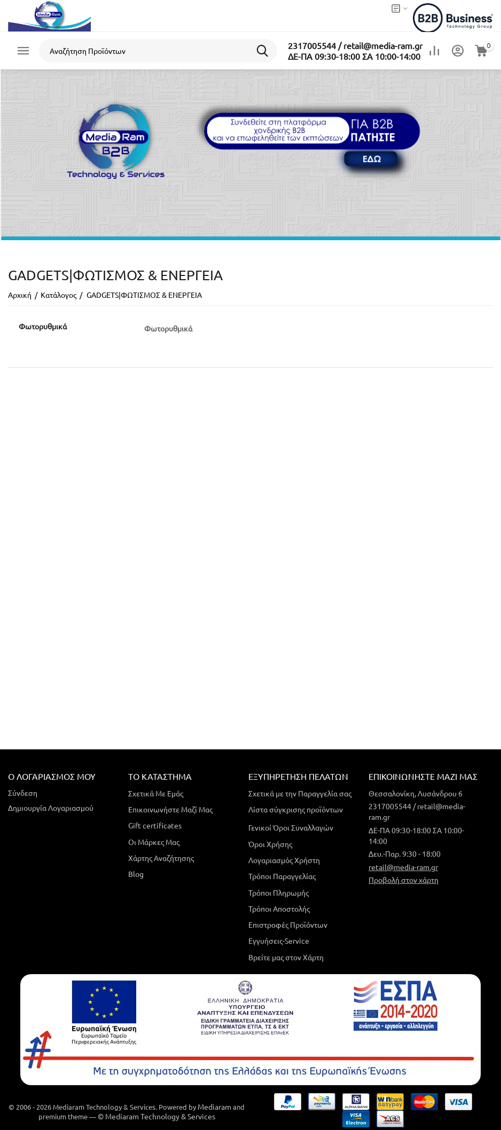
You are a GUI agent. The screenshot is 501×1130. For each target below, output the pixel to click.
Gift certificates (155, 825)
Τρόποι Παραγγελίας (282, 876)
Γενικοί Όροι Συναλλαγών (290, 827)
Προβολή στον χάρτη (404, 879)
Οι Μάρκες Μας (153, 842)
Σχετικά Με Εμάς (155, 793)
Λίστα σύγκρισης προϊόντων (295, 809)
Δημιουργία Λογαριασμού (50, 807)
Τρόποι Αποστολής (279, 908)
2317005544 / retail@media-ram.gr (355, 45)
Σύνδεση (22, 792)
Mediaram (214, 1106)
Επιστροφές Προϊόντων (287, 924)
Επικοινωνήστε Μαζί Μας (170, 809)
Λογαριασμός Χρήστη (284, 860)
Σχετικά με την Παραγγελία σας (299, 793)
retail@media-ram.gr (403, 867)
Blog (136, 874)
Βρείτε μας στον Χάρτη (286, 957)
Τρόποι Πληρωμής (278, 892)
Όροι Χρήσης (270, 844)
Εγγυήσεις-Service (278, 940)
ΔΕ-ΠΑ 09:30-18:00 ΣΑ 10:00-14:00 (354, 56)
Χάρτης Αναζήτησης (161, 858)
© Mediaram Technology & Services (156, 1116)
